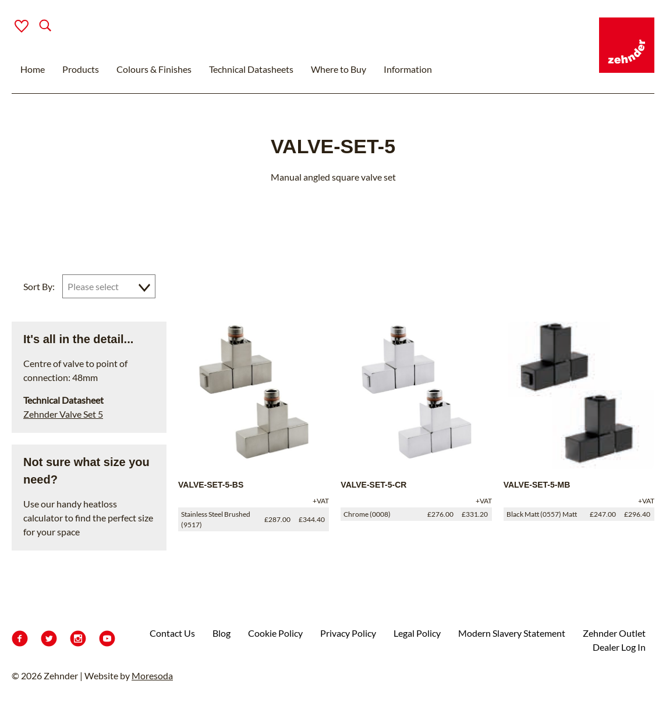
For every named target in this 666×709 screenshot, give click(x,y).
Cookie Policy (275, 633)
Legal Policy (417, 633)
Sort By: (39, 286)
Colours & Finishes (154, 69)
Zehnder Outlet (614, 633)
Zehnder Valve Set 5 (63, 413)
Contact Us (172, 633)
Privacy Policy (348, 633)
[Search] (35, 26)
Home (32, 69)
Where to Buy (338, 69)
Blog (221, 633)
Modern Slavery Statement (511, 633)
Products (80, 69)
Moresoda (152, 675)
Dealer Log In (619, 646)
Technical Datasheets (251, 69)
